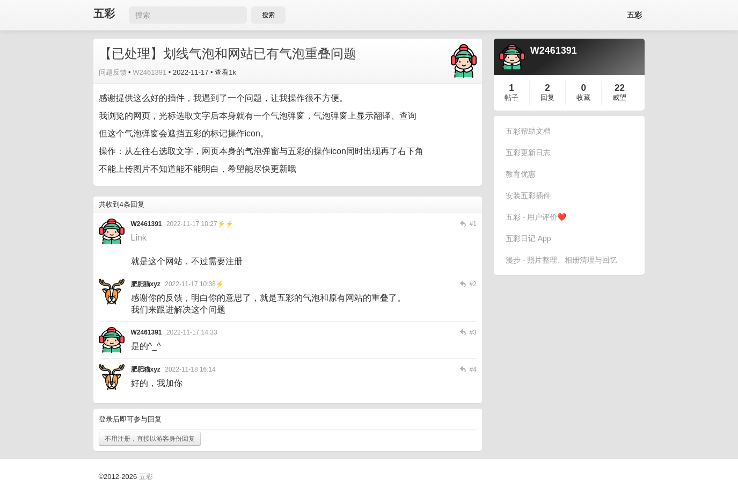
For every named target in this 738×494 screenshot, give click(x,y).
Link (139, 237)
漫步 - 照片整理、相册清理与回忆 (561, 260)
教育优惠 (521, 174)
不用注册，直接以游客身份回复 (150, 438)
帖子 (511, 97)
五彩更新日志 (528, 152)
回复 (547, 97)
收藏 (583, 97)
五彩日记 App (528, 238)
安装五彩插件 (528, 195)
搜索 (268, 15)
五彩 (104, 13)
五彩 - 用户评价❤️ (536, 217)
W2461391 (149, 72)
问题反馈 (113, 72)
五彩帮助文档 (528, 131)
